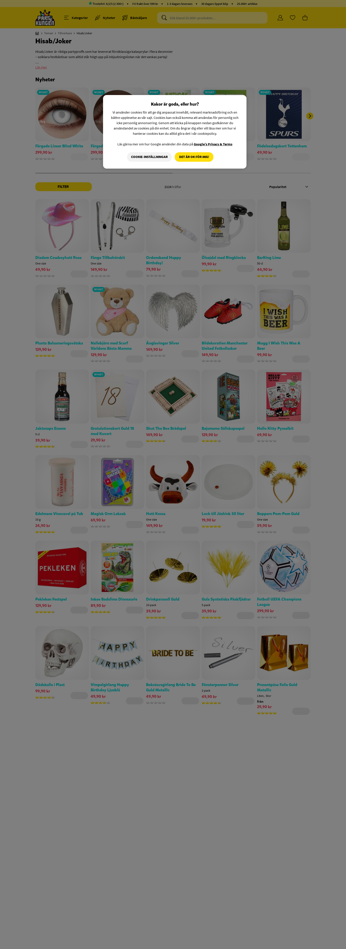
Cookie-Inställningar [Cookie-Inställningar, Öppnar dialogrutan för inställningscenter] (149, 157)
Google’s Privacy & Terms (213, 144)
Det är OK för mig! (194, 157)
